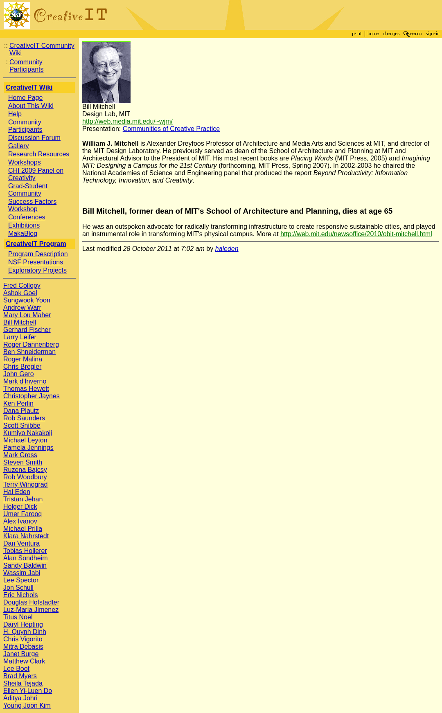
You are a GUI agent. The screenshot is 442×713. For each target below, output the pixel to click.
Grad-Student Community (27, 190)
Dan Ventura (21, 543)
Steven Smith (22, 462)
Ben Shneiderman (29, 351)
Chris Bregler (22, 366)
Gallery (18, 145)
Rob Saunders (24, 418)
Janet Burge (20, 653)
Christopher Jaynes (31, 396)
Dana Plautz (21, 410)
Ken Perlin (18, 403)
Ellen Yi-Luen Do (27, 690)
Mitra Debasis (23, 646)
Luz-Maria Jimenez (31, 609)
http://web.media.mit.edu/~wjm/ (127, 121)
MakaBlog (22, 233)
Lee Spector (20, 580)
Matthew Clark (24, 661)
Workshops (24, 162)
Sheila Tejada (23, 683)
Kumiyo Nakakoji (27, 432)
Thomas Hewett (26, 388)
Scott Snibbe (22, 425)
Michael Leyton (25, 440)
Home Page (25, 97)
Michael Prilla (22, 528)
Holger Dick (20, 506)
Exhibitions (24, 225)
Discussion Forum (34, 137)
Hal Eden (16, 491)
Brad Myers (20, 675)
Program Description (38, 253)
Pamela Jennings (28, 447)
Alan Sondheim (25, 558)
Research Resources (38, 154)
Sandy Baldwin (25, 565)
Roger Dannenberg (31, 344)
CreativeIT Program (36, 243)
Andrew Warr (22, 307)
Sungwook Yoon (26, 300)
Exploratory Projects (37, 270)
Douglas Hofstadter (31, 602)
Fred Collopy (22, 285)
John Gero (18, 373)
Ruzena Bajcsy (25, 469)
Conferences (26, 217)
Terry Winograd (25, 484)
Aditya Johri (20, 698)
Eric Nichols (20, 594)
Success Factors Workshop (32, 205)
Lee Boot (16, 668)
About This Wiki (31, 105)
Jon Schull (18, 587)
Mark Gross (20, 454)
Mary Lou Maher (27, 314)
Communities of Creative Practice (171, 128)
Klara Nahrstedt (26, 535)
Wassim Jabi (21, 572)
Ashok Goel (20, 292)
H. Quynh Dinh (24, 631)
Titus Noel (17, 617)
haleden (227, 248)
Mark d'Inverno (24, 381)
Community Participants (26, 66)
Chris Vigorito (23, 639)
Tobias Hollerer (25, 550)
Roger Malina (22, 359)
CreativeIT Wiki (29, 87)
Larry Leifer (19, 337)
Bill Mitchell (19, 322)
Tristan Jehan (23, 499)
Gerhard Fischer (27, 329)
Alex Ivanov (20, 521)
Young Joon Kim (27, 705)
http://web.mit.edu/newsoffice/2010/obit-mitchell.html (356, 233)
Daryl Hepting (23, 624)
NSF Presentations (35, 262)
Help (15, 114)
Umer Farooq (22, 513)
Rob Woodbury (25, 477)
